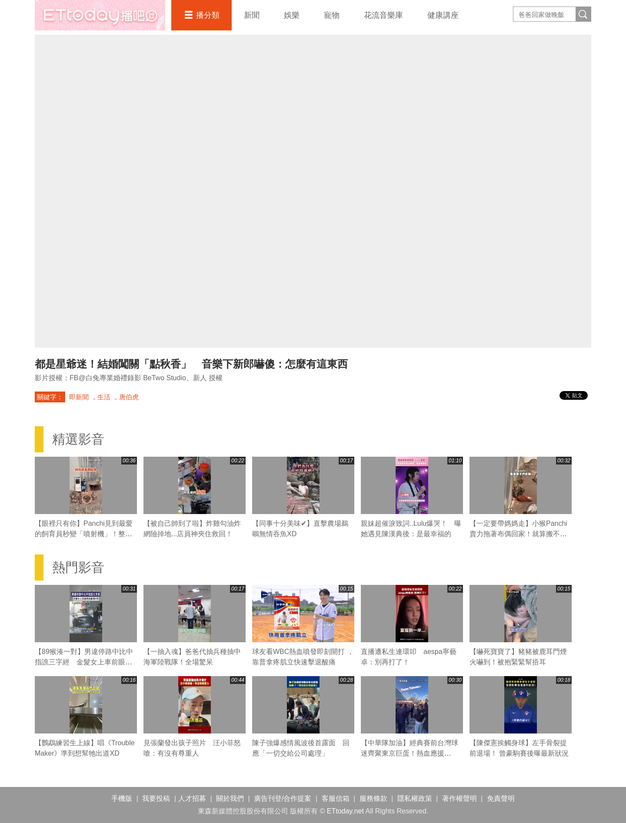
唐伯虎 (129, 397)
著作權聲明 (459, 798)
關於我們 (230, 798)
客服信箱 (336, 798)
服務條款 (373, 798)
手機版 (121, 798)
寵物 (332, 15)
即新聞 (79, 397)
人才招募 (192, 798)
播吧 (100, 15)
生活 (103, 397)
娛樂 (292, 15)
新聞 (252, 15)
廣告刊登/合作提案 (282, 798)
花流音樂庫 (383, 15)
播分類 (208, 15)
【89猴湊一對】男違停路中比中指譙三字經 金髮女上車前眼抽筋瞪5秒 (84, 662)
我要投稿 (156, 798)
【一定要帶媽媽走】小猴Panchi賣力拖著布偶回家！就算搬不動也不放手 (518, 534)
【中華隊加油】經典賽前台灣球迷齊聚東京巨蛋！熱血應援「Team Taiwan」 (409, 753)
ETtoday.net (345, 811)
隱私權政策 (414, 798)
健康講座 (443, 15)
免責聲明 (501, 798)
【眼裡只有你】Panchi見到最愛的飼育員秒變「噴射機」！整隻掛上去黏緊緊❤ (84, 534)
